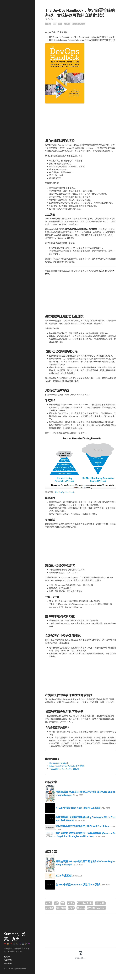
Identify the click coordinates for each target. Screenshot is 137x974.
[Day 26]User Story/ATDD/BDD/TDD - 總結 (66, 766)
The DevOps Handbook (64, 492)
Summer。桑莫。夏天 (15, 936)
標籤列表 (8, 963)
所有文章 (8, 960)
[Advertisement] (80, 119)
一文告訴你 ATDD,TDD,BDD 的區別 (64, 768)
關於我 (7, 956)
